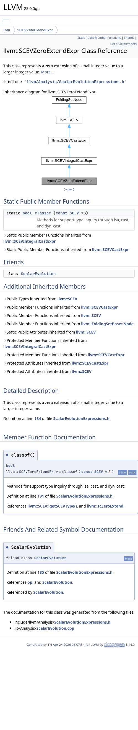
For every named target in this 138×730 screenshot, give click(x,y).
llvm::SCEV (67, 298)
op (29, 582)
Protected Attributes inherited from (55, 363)
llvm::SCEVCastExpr (110, 249)
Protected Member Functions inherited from (45, 343)
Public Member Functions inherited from (60, 307)
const (61, 213)
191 (40, 496)
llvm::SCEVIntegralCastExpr (29, 241)
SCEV (74, 213)
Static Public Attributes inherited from (49, 332)
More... (47, 72)
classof (43, 213)
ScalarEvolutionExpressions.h (81, 418)
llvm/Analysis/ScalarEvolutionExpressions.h (75, 81)
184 (37, 418)
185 (40, 572)
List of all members (123, 44)
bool (27, 213)
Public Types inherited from (40, 298)
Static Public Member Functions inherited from (47, 238)
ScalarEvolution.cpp (55, 628)
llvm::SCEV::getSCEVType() (52, 506)
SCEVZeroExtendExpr (35, 30)
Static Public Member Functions (99, 38)
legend (69, 189)
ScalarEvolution (38, 273)
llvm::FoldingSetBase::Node (107, 323)
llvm (7, 30)
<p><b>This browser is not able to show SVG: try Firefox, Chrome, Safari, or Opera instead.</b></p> (69, 140)
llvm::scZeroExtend (105, 506)
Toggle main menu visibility (7, 18)
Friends (129, 38)
